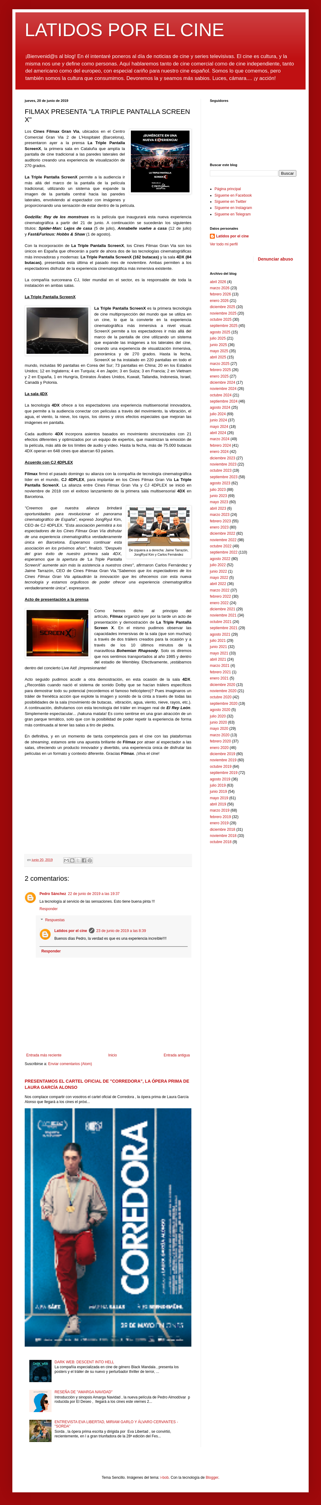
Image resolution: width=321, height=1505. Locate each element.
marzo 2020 (219, 735)
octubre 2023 (220, 470)
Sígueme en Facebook (233, 195)
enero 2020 (219, 748)
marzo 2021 (219, 665)
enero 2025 (219, 376)
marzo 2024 (219, 439)
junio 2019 (218, 791)
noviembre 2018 (223, 836)
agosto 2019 (220, 779)
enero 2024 (219, 451)
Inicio (112, 1055)
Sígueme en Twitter (230, 201)
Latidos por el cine (70, 931)
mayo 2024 (219, 426)
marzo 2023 (219, 514)
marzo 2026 (219, 288)
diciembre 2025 (222, 307)
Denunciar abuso (275, 259)
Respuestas (55, 920)
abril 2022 (218, 584)
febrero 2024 (220, 445)
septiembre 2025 (223, 326)
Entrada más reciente (43, 1055)
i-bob (164, 1477)
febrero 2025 (220, 370)
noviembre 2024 (223, 389)
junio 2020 (218, 722)
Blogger (212, 1477)
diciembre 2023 (222, 458)
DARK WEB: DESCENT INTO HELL (84, 1362)
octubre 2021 (220, 622)
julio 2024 (218, 414)
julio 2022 (218, 565)
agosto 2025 (220, 332)
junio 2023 (218, 496)
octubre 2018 (220, 842)
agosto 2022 (220, 559)
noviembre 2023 (223, 464)
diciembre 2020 (222, 685)
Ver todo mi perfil (224, 244)
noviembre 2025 (223, 313)
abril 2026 (218, 282)
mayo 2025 (219, 351)
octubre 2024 (220, 395)
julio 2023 (218, 489)
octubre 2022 (220, 546)
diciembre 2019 (222, 754)
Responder (49, 909)
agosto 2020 (220, 710)
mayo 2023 (219, 502)
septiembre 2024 (223, 401)
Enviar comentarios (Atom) (70, 1064)
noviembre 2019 (223, 760)
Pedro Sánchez (53, 894)
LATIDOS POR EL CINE (124, 29)
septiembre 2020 (223, 703)
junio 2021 (218, 647)
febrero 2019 (220, 817)
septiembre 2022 (223, 552)
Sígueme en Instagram (233, 208)
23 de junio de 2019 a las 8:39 (121, 931)
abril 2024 (218, 433)
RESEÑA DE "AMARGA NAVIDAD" (84, 1392)
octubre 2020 (220, 697)
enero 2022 (219, 603)
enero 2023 (219, 527)
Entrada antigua (177, 1055)
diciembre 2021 (222, 609)
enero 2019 (219, 823)
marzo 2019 (219, 810)
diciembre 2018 (222, 829)
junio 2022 (218, 571)
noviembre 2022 (223, 540)
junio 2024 (218, 420)
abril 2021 (218, 659)
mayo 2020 (219, 728)
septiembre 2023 (223, 477)
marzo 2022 (219, 590)
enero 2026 (219, 301)
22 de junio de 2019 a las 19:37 (93, 894)
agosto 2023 (220, 483)
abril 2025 (218, 357)
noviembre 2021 (223, 615)
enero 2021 (219, 678)
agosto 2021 (220, 634)
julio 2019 (218, 785)
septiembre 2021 (223, 628)
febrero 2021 (220, 672)
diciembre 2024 (222, 382)
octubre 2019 (220, 766)
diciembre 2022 (222, 533)
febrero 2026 (220, 294)
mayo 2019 (219, 798)
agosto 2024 (220, 407)
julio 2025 (218, 338)
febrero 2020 (220, 741)
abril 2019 (218, 804)
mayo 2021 (219, 653)
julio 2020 (218, 716)
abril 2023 (218, 508)
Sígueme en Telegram (233, 214)
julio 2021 (218, 640)
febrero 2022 (220, 596)
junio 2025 (218, 345)
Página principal (228, 189)
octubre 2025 (220, 319)
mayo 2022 (219, 577)
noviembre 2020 (223, 691)
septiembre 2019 (223, 773)
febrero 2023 (220, 521)
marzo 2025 (219, 364)
